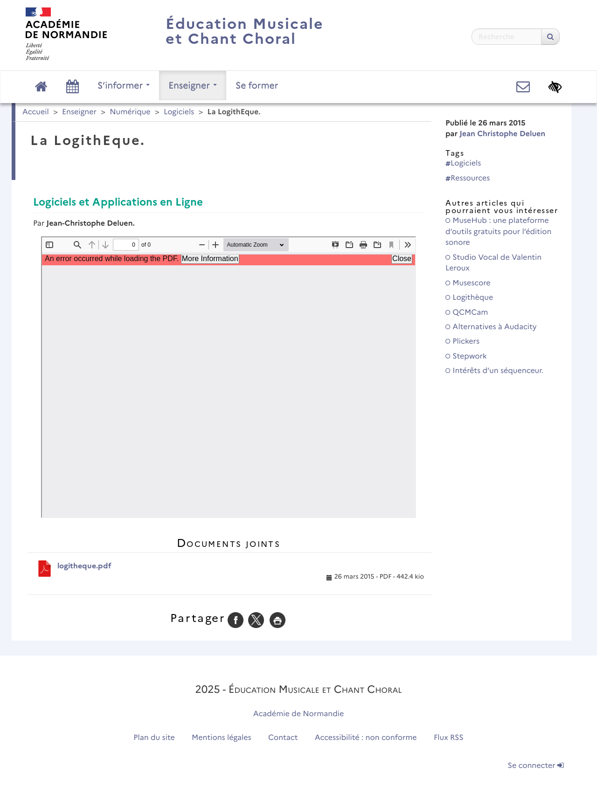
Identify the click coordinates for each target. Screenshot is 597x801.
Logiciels (179, 112)
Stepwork (466, 356)
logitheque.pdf (84, 565)
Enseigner (192, 85)
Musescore (467, 283)
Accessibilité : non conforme (366, 737)
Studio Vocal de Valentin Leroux (493, 263)
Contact (283, 737)
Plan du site (153, 737)
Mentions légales (221, 737)
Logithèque (469, 297)
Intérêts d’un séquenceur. (494, 370)
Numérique (130, 112)
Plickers (462, 341)
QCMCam (466, 312)
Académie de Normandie (298, 714)
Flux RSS (449, 737)
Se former (257, 85)
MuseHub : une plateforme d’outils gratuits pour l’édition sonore (498, 231)
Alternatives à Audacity (491, 327)
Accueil (35, 112)
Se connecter (536, 765)
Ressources (467, 178)
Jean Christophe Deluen (502, 134)
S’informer (123, 85)
